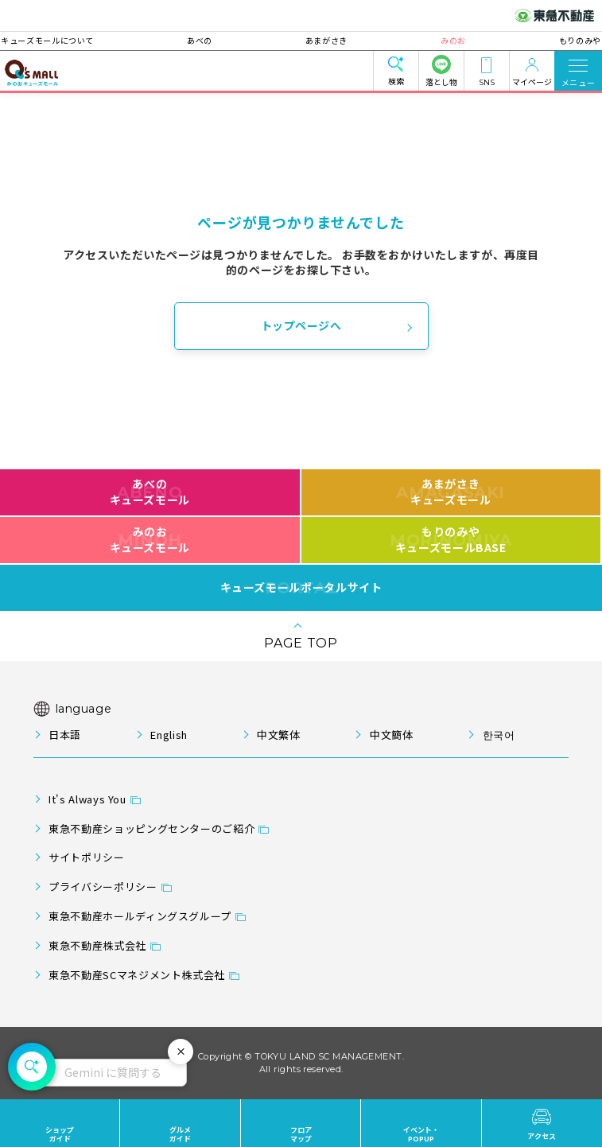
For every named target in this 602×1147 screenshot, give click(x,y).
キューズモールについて (79, 40)
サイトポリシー (86, 857)
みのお (437, 40)
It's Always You (87, 799)
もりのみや (547, 40)
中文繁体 (279, 734)
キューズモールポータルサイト (301, 588)
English (168, 734)
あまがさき (326, 40)
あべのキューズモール (150, 491)
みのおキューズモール (150, 539)
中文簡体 (392, 734)
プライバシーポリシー (103, 886)
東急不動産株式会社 (97, 945)
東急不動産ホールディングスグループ (140, 915)
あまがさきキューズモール (450, 491)
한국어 (499, 734)
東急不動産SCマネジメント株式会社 (137, 974)
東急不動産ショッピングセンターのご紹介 (151, 828)
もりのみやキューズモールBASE (450, 539)
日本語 (65, 734)
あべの (215, 40)
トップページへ (301, 325)
